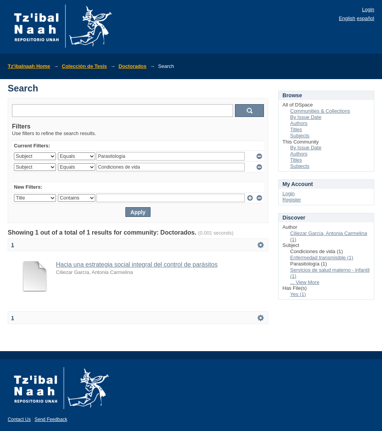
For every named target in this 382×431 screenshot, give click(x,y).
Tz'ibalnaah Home (29, 66)
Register (291, 200)
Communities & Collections (320, 111)
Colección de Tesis (84, 66)
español (365, 18)
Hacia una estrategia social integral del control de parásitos (137, 264)
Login (368, 9)
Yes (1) (298, 294)
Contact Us (19, 419)
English (347, 18)
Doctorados (132, 66)
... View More (304, 282)
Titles (296, 129)
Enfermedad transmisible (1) (321, 257)
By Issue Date (305, 117)
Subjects (299, 136)
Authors (299, 123)
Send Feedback (51, 419)
